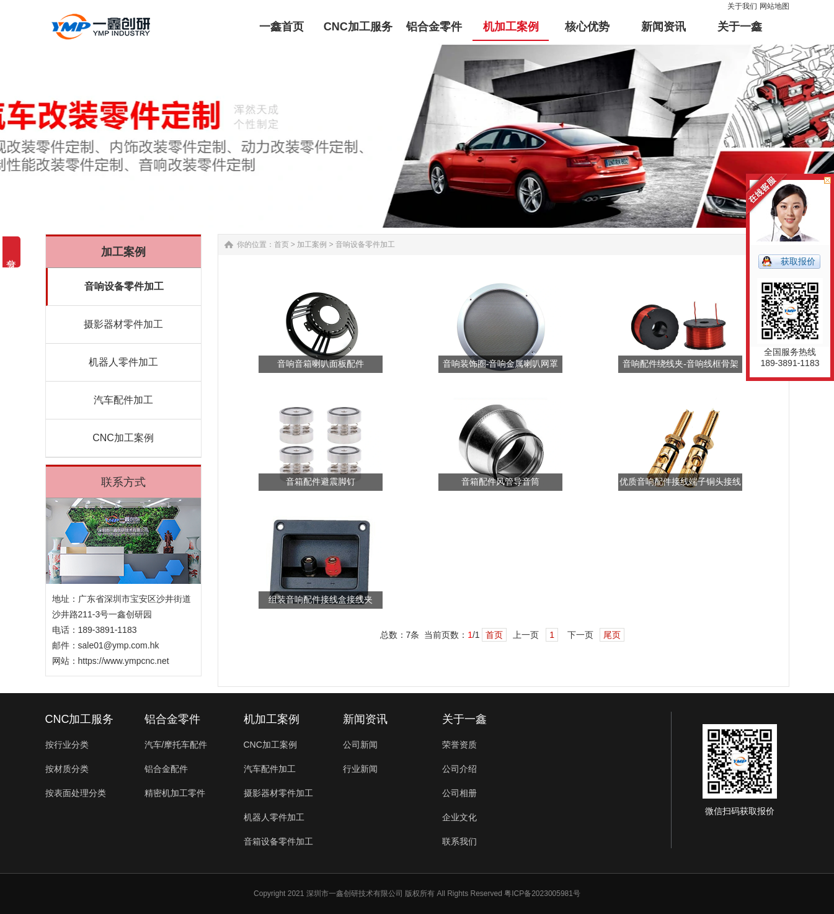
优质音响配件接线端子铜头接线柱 (680, 484)
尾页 (612, 635)
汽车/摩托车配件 (176, 745)
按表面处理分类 (75, 793)
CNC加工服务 (79, 719)
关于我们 (742, 6)
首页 (281, 244)
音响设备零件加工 (124, 286)
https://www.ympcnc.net (123, 661)
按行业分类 (67, 745)
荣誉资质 (459, 745)
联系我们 (459, 841)
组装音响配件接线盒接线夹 (320, 599)
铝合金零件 (172, 719)
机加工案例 (271, 719)
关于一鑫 (464, 719)
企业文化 (459, 817)
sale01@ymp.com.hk (118, 645)
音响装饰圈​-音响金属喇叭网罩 (501, 364)
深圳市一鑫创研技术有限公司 (354, 893)
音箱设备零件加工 (278, 841)
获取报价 (798, 261)
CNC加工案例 (123, 437)
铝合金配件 (166, 769)
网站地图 (774, 6)
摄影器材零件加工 (123, 324)
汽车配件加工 (123, 400)
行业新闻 (360, 769)
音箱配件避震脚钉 (320, 481)
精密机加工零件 (174, 793)
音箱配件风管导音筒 (500, 481)
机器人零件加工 (123, 362)
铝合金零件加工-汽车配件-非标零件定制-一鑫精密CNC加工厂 (100, 27)
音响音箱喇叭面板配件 (320, 364)
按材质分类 (67, 769)
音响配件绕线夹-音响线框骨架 (681, 364)
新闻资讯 (365, 719)
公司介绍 (459, 769)
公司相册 (459, 793)
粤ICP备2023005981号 (542, 893)
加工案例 (312, 244)
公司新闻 (360, 745)
